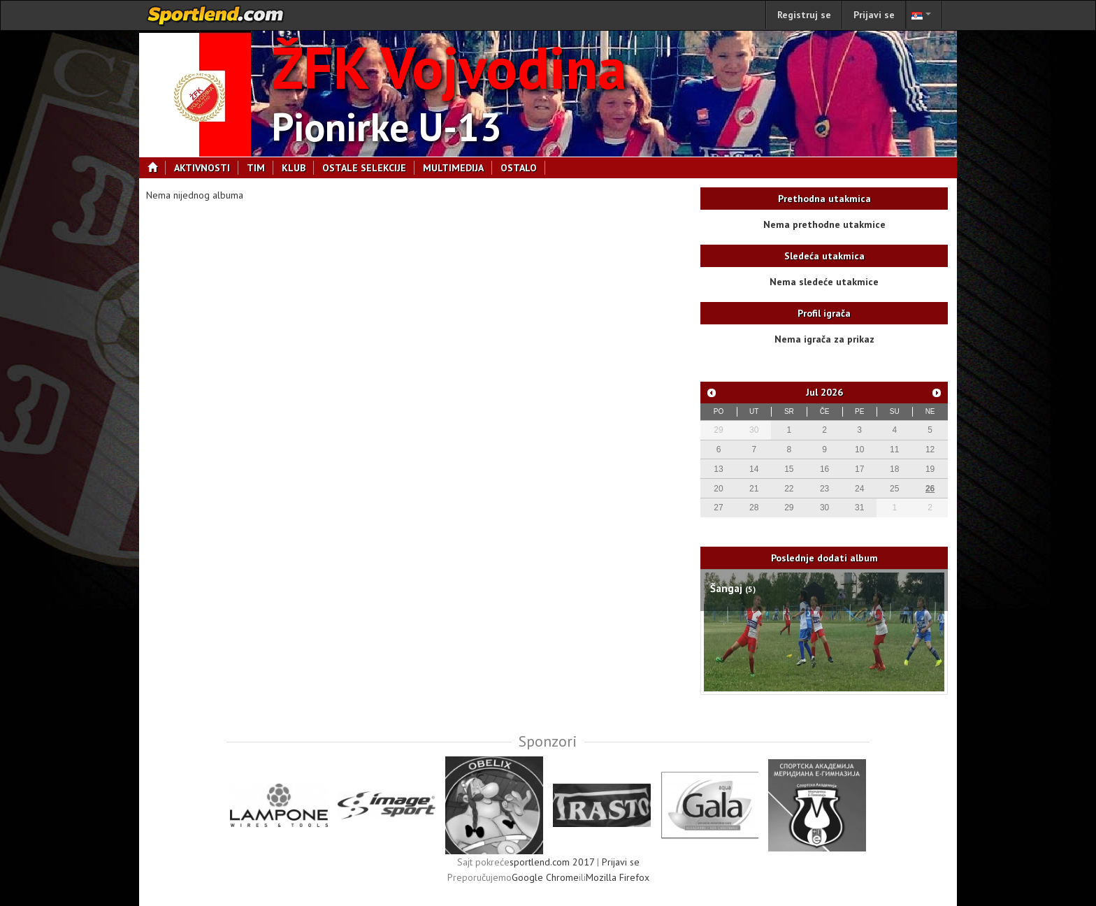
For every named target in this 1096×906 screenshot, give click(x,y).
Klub (298, 168)
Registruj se (804, 14)
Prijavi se (874, 14)
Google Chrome (545, 877)
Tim (260, 168)
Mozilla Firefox (617, 877)
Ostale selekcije (368, 168)
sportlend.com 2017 (552, 862)
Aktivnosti (206, 168)
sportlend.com (216, 15)
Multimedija (457, 168)
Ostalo (522, 168)
